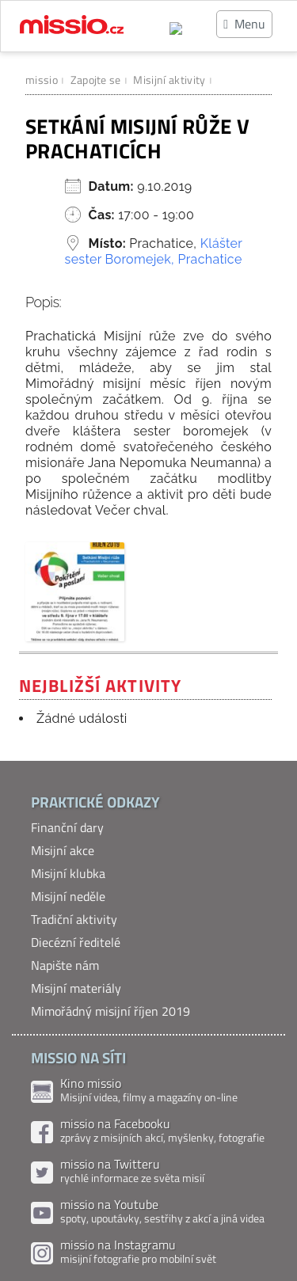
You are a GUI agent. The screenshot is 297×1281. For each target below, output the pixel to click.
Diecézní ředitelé (75, 942)
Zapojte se (95, 79)
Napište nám (65, 965)
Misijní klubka (68, 873)
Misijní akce (62, 850)
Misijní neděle (68, 896)
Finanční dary (67, 827)
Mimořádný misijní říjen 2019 (110, 1011)
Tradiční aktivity (74, 919)
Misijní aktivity (169, 79)
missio (41, 79)
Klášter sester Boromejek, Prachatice (153, 251)
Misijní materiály (76, 988)
